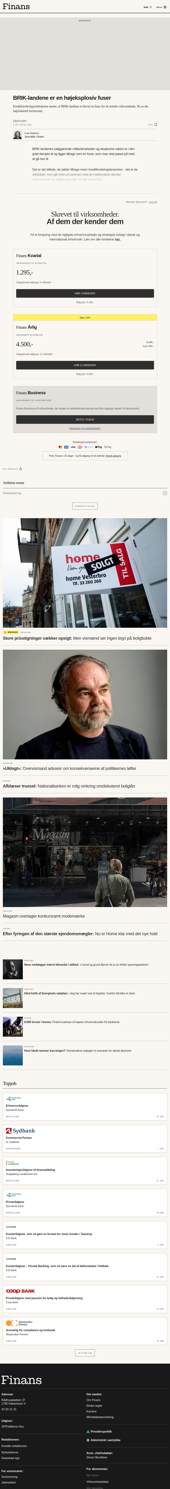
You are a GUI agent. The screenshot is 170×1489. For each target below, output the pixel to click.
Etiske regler (94, 1405)
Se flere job (85, 1353)
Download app (10, 1458)
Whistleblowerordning (100, 1417)
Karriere (92, 1411)
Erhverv (20, 121)
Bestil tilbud (85, 419)
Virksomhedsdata (97, 1481)
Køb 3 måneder (85, 293)
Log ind (153, 202)
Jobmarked (8, 1482)
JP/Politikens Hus (12, 1426)
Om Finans (93, 1400)
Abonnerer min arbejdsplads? (85, 428)
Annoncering (9, 1476)
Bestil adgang (113, 455)
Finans (6, 781)
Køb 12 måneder (85, 365)
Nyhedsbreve (9, 1452)
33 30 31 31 (9, 1409)
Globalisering (12, 493)
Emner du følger (85, 506)
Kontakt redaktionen (14, 1445)
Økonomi (26, 632)
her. (118, 239)
